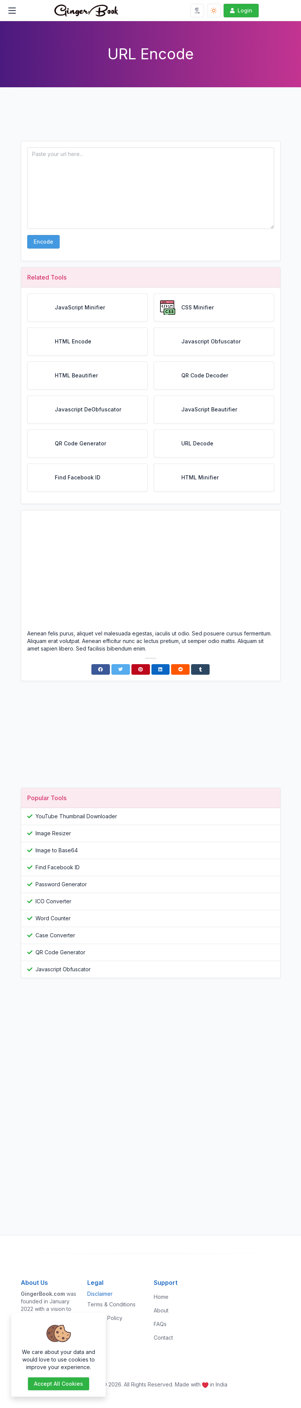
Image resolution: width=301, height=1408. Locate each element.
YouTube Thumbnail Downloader (76, 816)
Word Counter (53, 918)
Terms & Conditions (111, 1304)
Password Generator (61, 884)
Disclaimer (100, 1294)
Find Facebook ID (58, 867)
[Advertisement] (150, 120)
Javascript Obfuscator (63, 969)
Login (240, 10)
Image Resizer (53, 833)
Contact (163, 1337)
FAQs (160, 1324)
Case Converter (55, 935)
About (161, 1310)
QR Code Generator (60, 952)
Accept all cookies (58, 1383)
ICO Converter (53, 901)
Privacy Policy (104, 1318)
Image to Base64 (57, 850)
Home (161, 1297)
